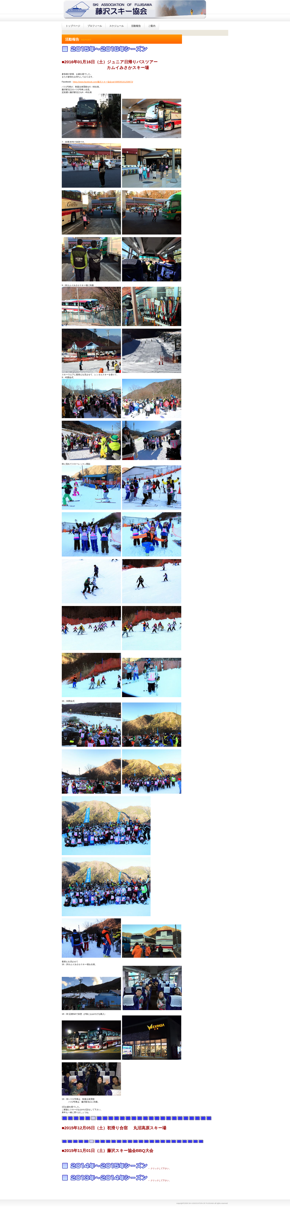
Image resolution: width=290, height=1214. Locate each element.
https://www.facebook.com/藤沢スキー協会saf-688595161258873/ (103, 82)
